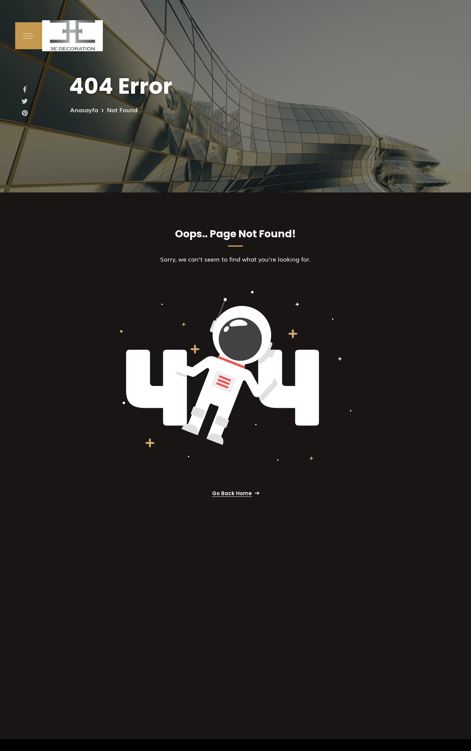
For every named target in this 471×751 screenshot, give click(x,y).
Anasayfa (84, 109)
